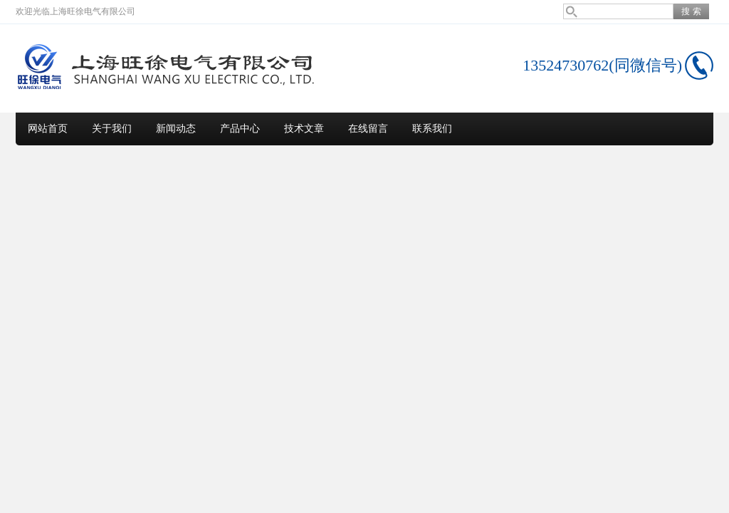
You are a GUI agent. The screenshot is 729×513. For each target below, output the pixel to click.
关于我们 (112, 128)
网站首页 (48, 128)
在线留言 (368, 128)
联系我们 (432, 128)
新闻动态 (176, 128)
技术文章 (304, 128)
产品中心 (240, 128)
